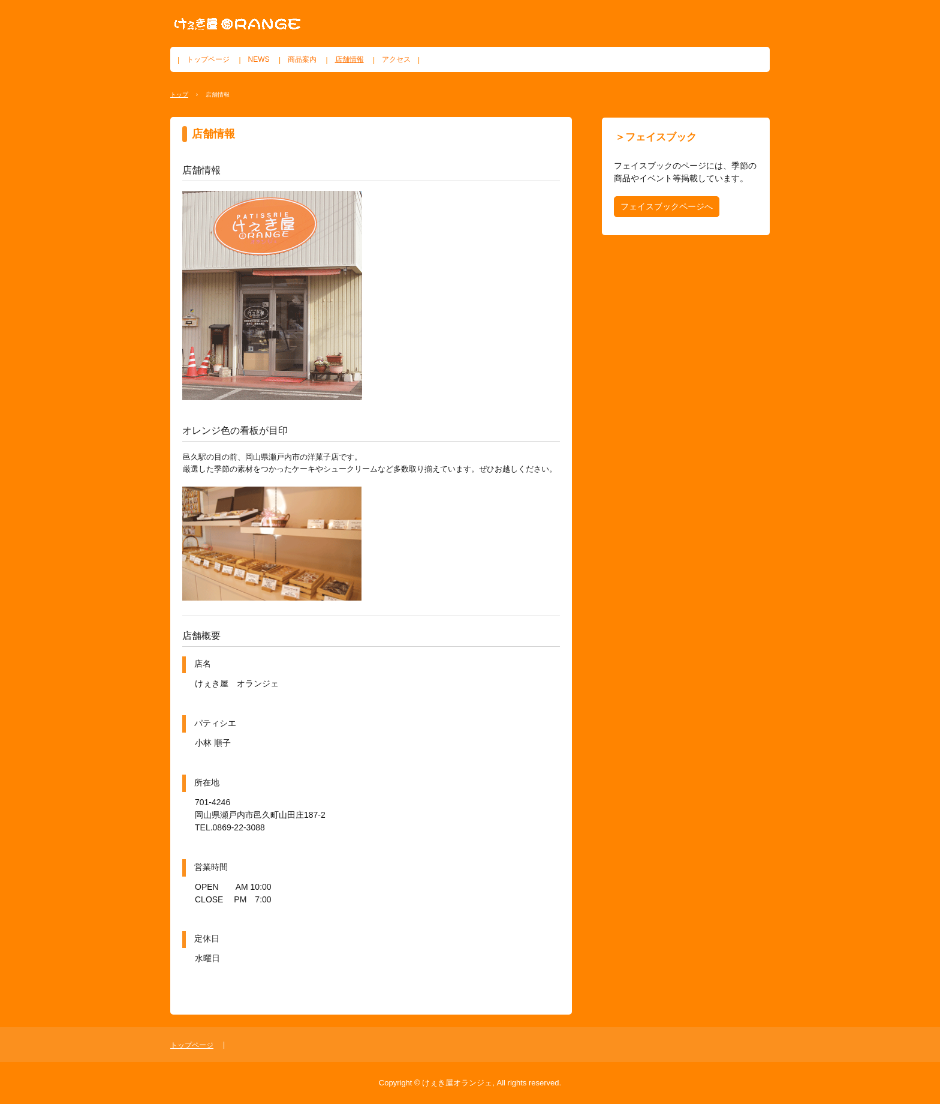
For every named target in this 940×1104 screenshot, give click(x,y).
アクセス (396, 59)
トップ (179, 94)
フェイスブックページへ (666, 206)
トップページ (208, 59)
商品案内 (302, 59)
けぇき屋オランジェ (237, 24)
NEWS (259, 59)
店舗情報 (349, 59)
